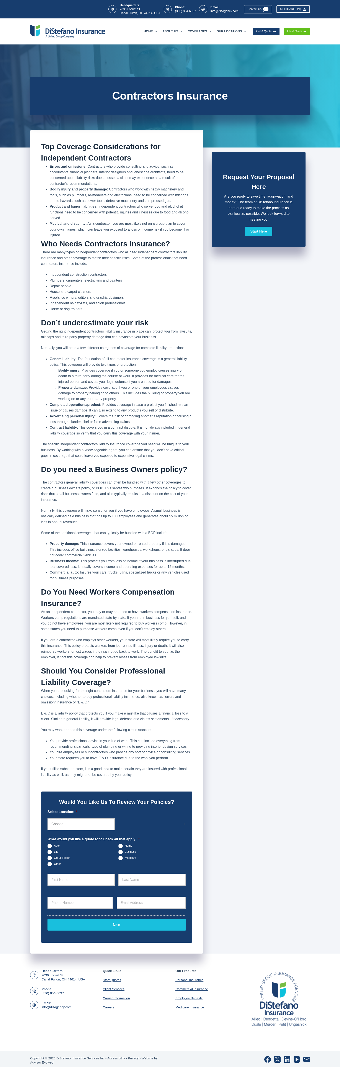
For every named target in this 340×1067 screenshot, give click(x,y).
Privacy (133, 1055)
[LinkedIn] (287, 1056)
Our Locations (232, 31)
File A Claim (297, 31)
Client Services (113, 986)
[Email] (306, 1056)
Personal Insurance (189, 977)
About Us (173, 31)
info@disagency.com (225, 11)
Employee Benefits (189, 995)
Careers (108, 1004)
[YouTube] (297, 1056)
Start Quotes (112, 977)
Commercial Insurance (191, 986)
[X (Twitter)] (277, 1056)
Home (151, 31)
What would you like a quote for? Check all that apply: (93, 839)
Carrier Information (116, 995)
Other (57, 863)
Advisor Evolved (42, 1059)
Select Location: (62, 812)
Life (56, 851)
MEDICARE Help (293, 9)
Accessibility (116, 1055)
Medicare (130, 857)
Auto (57, 845)
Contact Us (258, 9)
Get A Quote (266, 31)
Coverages (200, 31)
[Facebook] (267, 1056)
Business (130, 851)
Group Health (62, 857)
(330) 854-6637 (185, 11)
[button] (258, 231)
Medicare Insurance (189, 1004)
